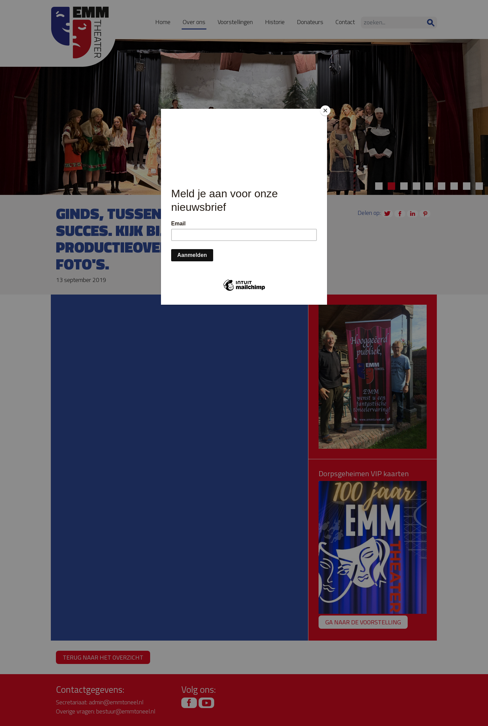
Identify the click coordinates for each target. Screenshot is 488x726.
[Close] (325, 110)
